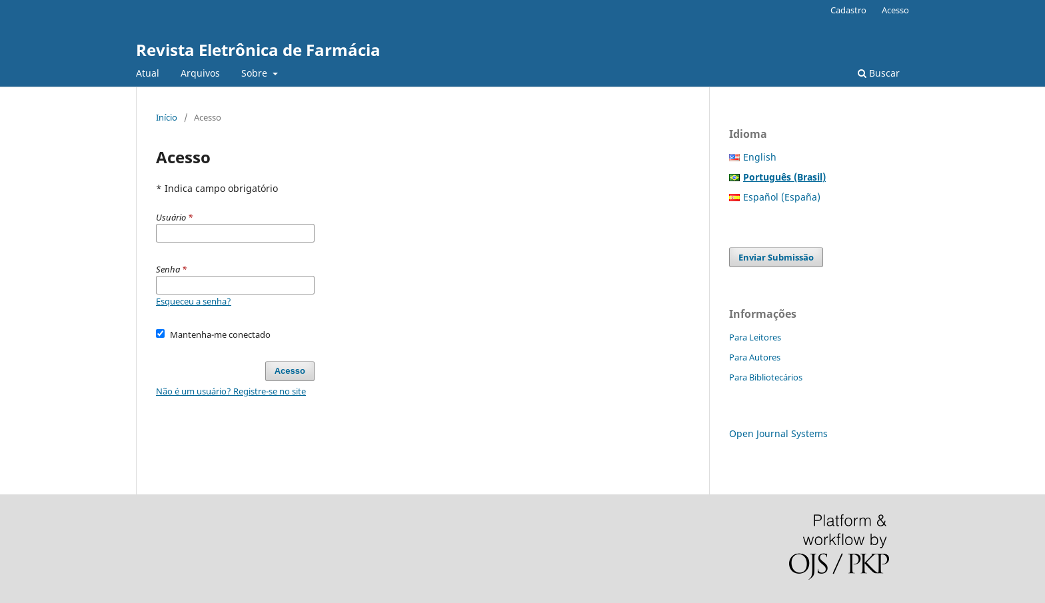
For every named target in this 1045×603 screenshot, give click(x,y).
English (759, 157)
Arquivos (200, 73)
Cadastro (848, 10)
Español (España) (781, 197)
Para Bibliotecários (765, 377)
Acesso (895, 10)
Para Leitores (755, 337)
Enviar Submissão (776, 257)
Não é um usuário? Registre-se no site (231, 391)
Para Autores (754, 357)
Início (166, 117)
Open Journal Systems (778, 433)
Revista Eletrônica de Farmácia (258, 50)
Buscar (879, 73)
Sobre (255, 73)
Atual (147, 73)
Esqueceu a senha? (193, 301)
